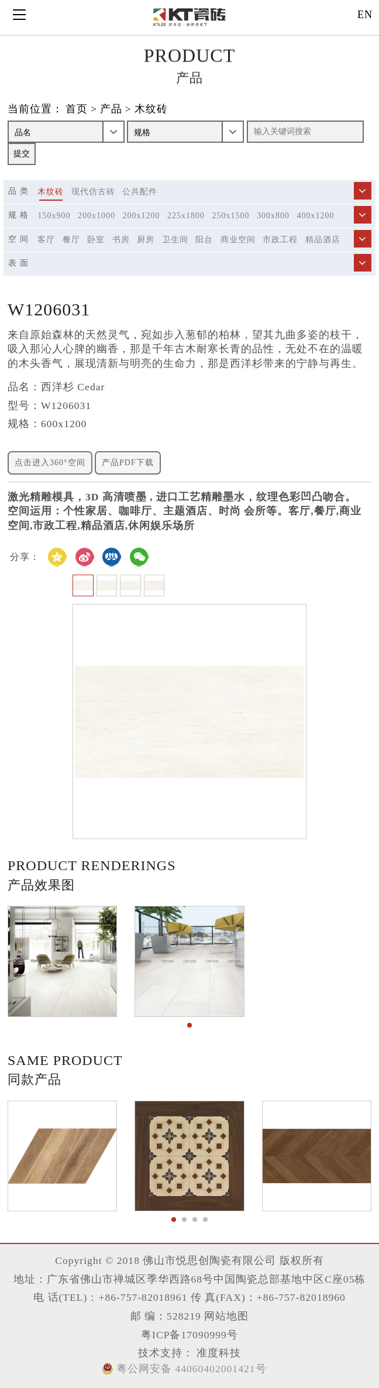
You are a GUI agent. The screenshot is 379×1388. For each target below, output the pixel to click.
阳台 (204, 239)
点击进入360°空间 (50, 462)
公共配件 (139, 191)
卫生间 (175, 239)
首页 (77, 109)
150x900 (53, 215)
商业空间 (238, 239)
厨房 (145, 239)
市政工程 (280, 239)
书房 (121, 239)
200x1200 (141, 215)
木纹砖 (151, 109)
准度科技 (217, 1353)
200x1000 (96, 215)
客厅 (46, 239)
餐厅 (71, 239)
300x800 (273, 215)
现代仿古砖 (93, 191)
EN (365, 14)
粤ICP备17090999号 (189, 1335)
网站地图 (226, 1316)
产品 (111, 109)
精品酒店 (322, 239)
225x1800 (186, 215)
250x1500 (230, 215)
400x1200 (315, 215)
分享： (25, 557)
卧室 (96, 239)
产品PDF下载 (128, 462)
